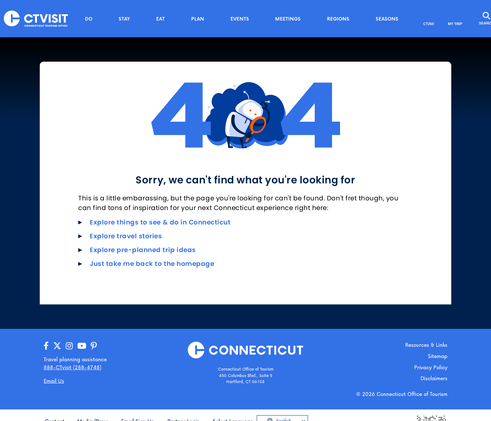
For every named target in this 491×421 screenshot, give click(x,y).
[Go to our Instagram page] (69, 346)
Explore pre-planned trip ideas (143, 249)
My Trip (455, 24)
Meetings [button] (288, 18)
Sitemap (437, 356)
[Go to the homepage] (36, 18)
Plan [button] (197, 18)
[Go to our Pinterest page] (94, 346)
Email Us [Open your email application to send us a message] (54, 381)
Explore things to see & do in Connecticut (160, 222)
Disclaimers (433, 378)
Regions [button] (338, 18)
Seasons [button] (387, 18)
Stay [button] (124, 18)
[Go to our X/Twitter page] (57, 346)
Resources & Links (426, 345)
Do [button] (88, 18)
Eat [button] (160, 18)
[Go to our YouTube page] (81, 346)
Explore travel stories (126, 236)
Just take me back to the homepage (152, 263)
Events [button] (239, 18)
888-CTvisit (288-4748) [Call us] (72, 367)
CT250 (428, 24)
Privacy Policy (430, 367)
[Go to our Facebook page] (46, 346)
